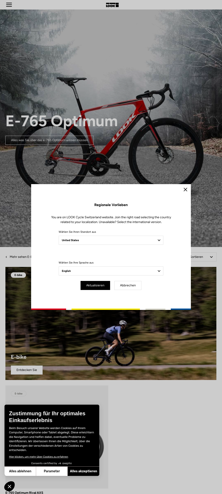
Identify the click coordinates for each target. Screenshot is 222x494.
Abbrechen (128, 285)
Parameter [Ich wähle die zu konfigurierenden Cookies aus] (52, 471)
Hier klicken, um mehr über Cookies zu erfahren (38, 456)
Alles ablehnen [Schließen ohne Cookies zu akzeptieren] (20, 471)
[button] (9, 486)
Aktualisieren (95, 285)
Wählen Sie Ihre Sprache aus (76, 262)
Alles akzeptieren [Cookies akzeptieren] (83, 471)
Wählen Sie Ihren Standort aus (77, 231)
